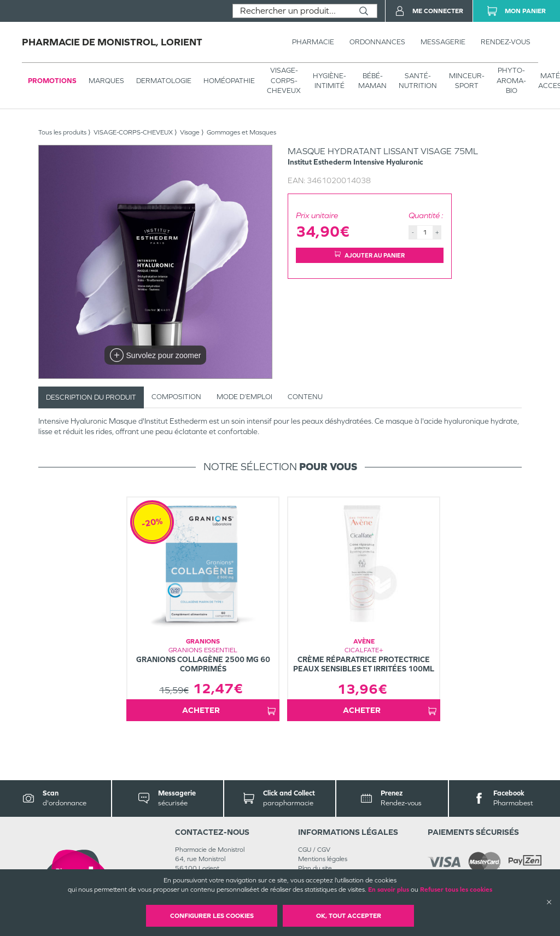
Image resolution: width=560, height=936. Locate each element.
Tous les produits (62, 132)
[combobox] (292, 10)
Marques (106, 81)
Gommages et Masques (241, 132)
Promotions (52, 81)
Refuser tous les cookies (456, 889)
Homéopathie (229, 81)
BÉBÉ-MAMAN (372, 81)
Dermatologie (163, 81)
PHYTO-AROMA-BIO (511, 80)
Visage (190, 132)
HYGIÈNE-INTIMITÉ (329, 81)
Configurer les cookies (212, 916)
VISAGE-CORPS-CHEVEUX (284, 80)
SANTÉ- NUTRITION (418, 81)
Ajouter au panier (370, 255)
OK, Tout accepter (348, 916)
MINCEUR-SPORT (467, 81)
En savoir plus (388, 889)
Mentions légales (322, 859)
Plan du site (315, 868)
